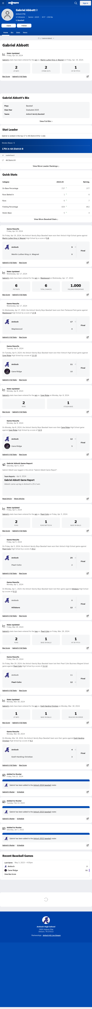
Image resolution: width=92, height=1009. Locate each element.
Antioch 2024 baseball (42, 785)
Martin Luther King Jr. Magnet (52, 60)
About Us (39, 968)
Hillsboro (75, 589)
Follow (24, 25)
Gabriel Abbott (27, 10)
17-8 (34, 313)
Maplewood (45, 278)
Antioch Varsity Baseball (35, 114)
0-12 (15, 591)
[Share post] (88, 76)
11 (71, 364)
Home (5, 32)
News (25, 32)
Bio (12, 32)
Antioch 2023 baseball (42, 812)
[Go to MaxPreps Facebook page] (63, 962)
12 (71, 439)
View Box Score (10, 874)
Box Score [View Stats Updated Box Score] (6, 76)
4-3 (31, 741)
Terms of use (37, 977)
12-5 (40, 430)
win (36, 60)
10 (71, 371)
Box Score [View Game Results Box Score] (23, 262)
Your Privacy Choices (46, 980)
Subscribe (38, 972)
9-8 (47, 238)
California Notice (53, 977)
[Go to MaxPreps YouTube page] (37, 962)
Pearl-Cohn (44, 514)
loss (36, 631)
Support (46, 983)
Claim (9, 25)
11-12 (45, 666)
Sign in (85, 3)
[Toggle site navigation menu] (3, 3)
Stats (18, 32)
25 (71, 557)
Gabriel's (5, 60)
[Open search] (76, 3)
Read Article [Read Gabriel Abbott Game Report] (7, 498)
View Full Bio (46, 121)
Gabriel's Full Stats (19, 76)
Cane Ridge (6, 355)
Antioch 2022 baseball (42, 838)
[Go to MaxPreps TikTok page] (29, 962)
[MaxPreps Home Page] (39, 38)
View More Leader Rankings (46, 166)
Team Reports (9, 476)
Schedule (20, 792)
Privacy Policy (51, 972)
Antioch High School (46, 922)
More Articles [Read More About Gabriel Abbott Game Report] (19, 498)
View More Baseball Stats (46, 219)
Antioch (11, 247)
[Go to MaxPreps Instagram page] (46, 962)
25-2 (33, 549)
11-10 (34, 355)
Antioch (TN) (20, 14)
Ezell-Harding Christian (49, 706)
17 (71, 321)
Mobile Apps (51, 968)
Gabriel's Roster (8, 792)
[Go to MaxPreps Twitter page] (55, 962)
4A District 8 (10, 160)
